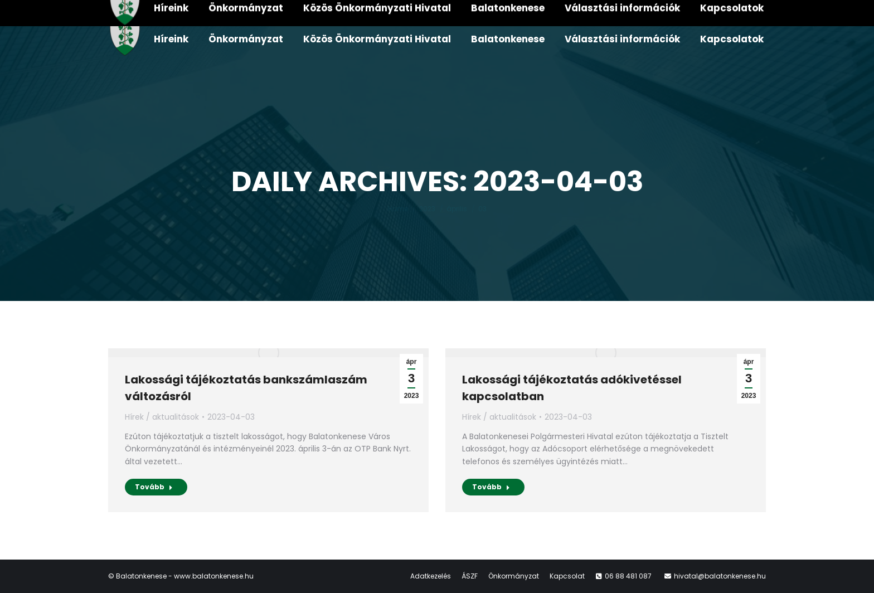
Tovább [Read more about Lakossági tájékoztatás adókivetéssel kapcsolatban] (491, 487)
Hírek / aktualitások (162, 416)
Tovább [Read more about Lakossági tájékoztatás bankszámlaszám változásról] (154, 487)
